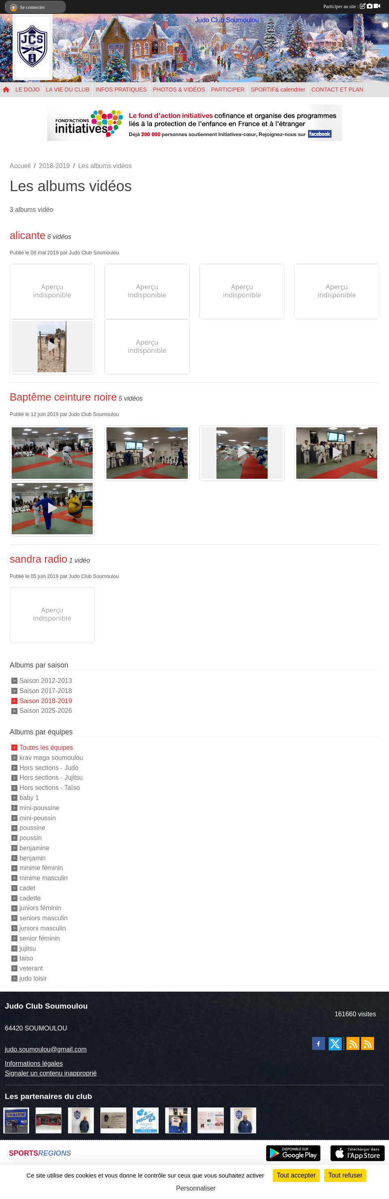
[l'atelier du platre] (178, 1119)
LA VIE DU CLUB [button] (67, 89)
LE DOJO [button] (27, 89)
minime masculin (43, 878)
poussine (32, 827)
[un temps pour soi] (210, 1119)
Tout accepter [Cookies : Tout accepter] (296, 1175)
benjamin (32, 857)
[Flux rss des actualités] (352, 1043)
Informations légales (34, 1063)
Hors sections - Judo (49, 767)
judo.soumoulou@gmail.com (46, 1049)
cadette (29, 897)
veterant (31, 968)
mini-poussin (37, 817)
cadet (27, 888)
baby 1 (29, 797)
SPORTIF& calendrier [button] (278, 89)
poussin (30, 837)
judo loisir (33, 978)
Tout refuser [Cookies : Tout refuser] (345, 1175)
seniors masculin (43, 918)
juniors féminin (40, 908)
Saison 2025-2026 (45, 710)
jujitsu (27, 948)
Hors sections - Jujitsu (51, 777)
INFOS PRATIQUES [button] (121, 89)
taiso (26, 958)
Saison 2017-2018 (45, 690)
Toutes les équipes (46, 747)
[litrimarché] (16, 1119)
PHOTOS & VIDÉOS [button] (179, 89)
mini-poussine (39, 807)
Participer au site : (351, 6)
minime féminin (41, 867)
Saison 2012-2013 (45, 680)
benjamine (34, 848)
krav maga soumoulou (51, 757)
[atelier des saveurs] (49, 1119)
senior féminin (39, 938)
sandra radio (38, 559)
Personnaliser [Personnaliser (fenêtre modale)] (196, 1188)
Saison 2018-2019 (45, 700)
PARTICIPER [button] (228, 89)
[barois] (113, 1119)
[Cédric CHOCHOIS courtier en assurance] (81, 1119)
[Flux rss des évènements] (367, 1043)
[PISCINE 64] (146, 1119)
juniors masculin (42, 928)
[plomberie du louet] (243, 1119)
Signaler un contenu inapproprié (51, 1073)
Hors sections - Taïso (49, 787)
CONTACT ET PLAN (337, 89)
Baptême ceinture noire (63, 397)
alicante (27, 235)
